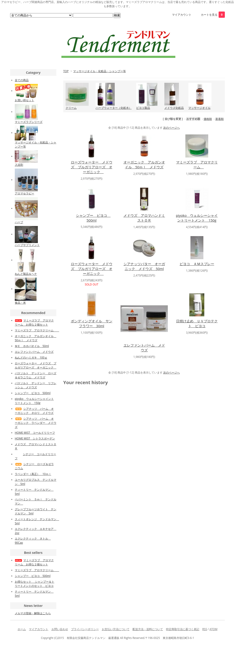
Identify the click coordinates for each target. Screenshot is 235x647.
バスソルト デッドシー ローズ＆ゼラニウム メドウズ (35, 375)
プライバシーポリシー (85, 629)
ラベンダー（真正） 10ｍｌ (33, 474)
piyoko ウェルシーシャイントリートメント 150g (197, 218)
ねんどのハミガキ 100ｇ (31, 357)
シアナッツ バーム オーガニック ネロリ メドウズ (34, 411)
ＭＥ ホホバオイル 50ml (32, 346)
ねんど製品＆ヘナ (26, 274)
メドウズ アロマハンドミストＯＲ (144, 218)
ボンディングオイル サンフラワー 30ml (91, 323)
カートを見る (213, 15)
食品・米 (20, 303)
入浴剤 (19, 165)
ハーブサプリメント (27, 245)
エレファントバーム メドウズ (144, 347)
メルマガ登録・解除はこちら (33, 613)
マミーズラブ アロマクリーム (197, 164)
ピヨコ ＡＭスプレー (197, 263)
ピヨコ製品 (143, 108)
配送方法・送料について (148, 629)
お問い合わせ (59, 629)
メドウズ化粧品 (174, 108)
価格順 (208, 119)
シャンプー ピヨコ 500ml (93, 218)
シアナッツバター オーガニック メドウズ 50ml (144, 266)
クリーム (71, 108)
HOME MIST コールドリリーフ (35, 433)
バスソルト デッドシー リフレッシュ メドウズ (35, 385)
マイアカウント (181, 15)
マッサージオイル (199, 108)
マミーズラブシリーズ (28, 122)
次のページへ (171, 128)
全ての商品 (22, 80)
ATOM (213, 629)
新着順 (219, 119)
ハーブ (19, 222)
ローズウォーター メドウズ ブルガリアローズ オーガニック (91, 167)
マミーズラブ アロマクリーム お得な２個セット (34, 322)
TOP (66, 71)
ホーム (22, 629)
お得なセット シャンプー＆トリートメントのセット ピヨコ (34, 584)
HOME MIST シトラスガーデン (35, 438)
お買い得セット (24, 100)
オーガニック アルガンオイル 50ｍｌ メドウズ (144, 164)
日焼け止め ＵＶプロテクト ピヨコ (197, 323)
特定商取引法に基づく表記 (182, 629)
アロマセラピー (24, 193)
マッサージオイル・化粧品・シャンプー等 (99, 71)
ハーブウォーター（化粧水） (114, 108)
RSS (204, 629)
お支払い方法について (116, 629)
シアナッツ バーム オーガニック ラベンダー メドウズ (35, 423)
